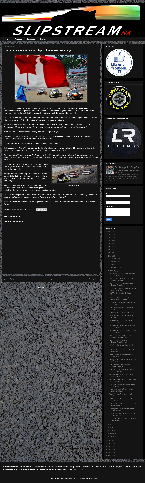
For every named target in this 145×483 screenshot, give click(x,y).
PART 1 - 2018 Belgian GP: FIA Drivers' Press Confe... (120, 341)
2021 (110, 247)
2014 (110, 449)
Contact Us (31, 39)
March (112, 436)
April (111, 433)
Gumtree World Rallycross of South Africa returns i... (121, 375)
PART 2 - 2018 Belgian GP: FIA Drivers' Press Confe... (120, 336)
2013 (110, 452)
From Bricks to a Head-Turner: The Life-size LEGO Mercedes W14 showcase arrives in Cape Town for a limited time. (127, 169)
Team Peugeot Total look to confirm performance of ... (121, 395)
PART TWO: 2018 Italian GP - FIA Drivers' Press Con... (121, 279)
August (112, 271)
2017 (110, 440)
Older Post (93, 279)
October (113, 265)
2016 (110, 443)
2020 (110, 250)
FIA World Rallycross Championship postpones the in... (121, 346)
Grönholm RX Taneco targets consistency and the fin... (119, 299)
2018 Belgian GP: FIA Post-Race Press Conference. (120, 321)
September (114, 268)
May (111, 430)
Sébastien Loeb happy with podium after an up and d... (121, 370)
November (113, 262)
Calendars (43, 39)
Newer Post (9, 279)
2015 (110, 446)
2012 (110, 455)
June (112, 427)
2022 (110, 244)
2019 (110, 253)
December (113, 258)
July (111, 424)
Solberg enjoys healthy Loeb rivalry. (121, 312)
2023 (110, 241)
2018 (110, 256)
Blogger (94, 478)
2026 (110, 231)
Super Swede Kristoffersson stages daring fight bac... (121, 390)
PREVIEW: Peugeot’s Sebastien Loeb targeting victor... (122, 289)
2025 (110, 235)
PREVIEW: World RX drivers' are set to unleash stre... (122, 414)
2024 (110, 238)
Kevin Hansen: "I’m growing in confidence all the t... (119, 365)
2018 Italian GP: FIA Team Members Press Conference (122, 274)
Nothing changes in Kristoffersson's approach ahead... (121, 410)
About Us (18, 39)
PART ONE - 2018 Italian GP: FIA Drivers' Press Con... (121, 284)
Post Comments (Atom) (56, 287)
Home (8, 39)
